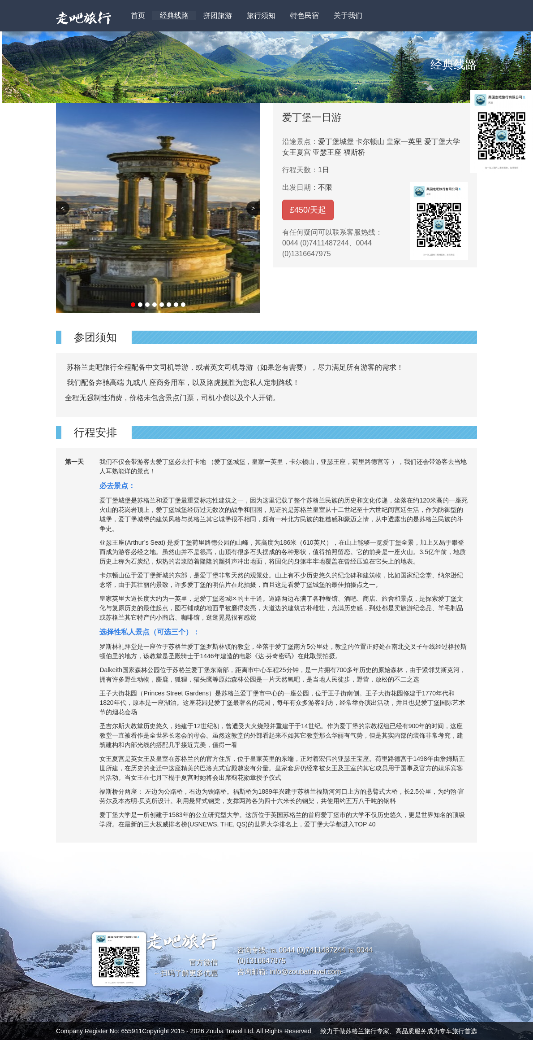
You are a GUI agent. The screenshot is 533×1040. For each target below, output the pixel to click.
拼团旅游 (217, 15)
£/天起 (308, 209)
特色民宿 (304, 15)
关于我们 (348, 15)
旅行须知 (261, 15)
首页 (138, 15)
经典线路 (174, 15)
